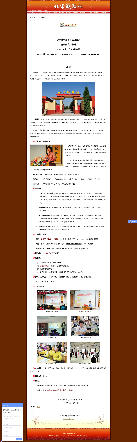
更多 (38, 407)
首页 (36, 17)
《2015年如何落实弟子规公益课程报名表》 (58, 390)
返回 (68, 424)
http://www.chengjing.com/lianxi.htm (76, 248)
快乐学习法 (98, 122)
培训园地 (43, 17)
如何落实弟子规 (85, 122)
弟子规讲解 (73, 122)
